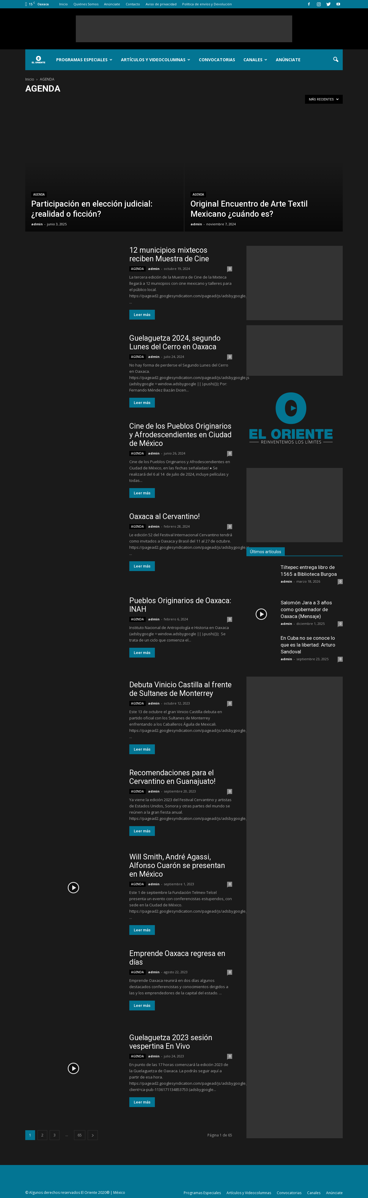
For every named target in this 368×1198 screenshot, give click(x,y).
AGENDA (39, 194)
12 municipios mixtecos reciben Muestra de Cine (169, 254)
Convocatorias (217, 59)
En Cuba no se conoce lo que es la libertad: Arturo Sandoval (308, 645)
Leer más (142, 314)
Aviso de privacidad (161, 4)
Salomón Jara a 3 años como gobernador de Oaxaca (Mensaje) (306, 609)
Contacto (133, 4)
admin (37, 224)
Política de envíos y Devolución (207, 4)
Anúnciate (112, 4)
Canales (255, 59)
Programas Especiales (84, 59)
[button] (335, 60)
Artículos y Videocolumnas (155, 59)
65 (80, 1135)
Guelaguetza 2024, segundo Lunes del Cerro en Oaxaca (175, 342)
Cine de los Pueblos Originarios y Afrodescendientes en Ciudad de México (180, 435)
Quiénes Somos (85, 4)
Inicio (63, 4)
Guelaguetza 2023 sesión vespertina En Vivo (170, 1042)
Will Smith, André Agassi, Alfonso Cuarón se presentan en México (177, 865)
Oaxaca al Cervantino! (164, 516)
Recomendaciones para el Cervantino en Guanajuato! (172, 777)
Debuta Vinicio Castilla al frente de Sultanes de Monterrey (180, 689)
